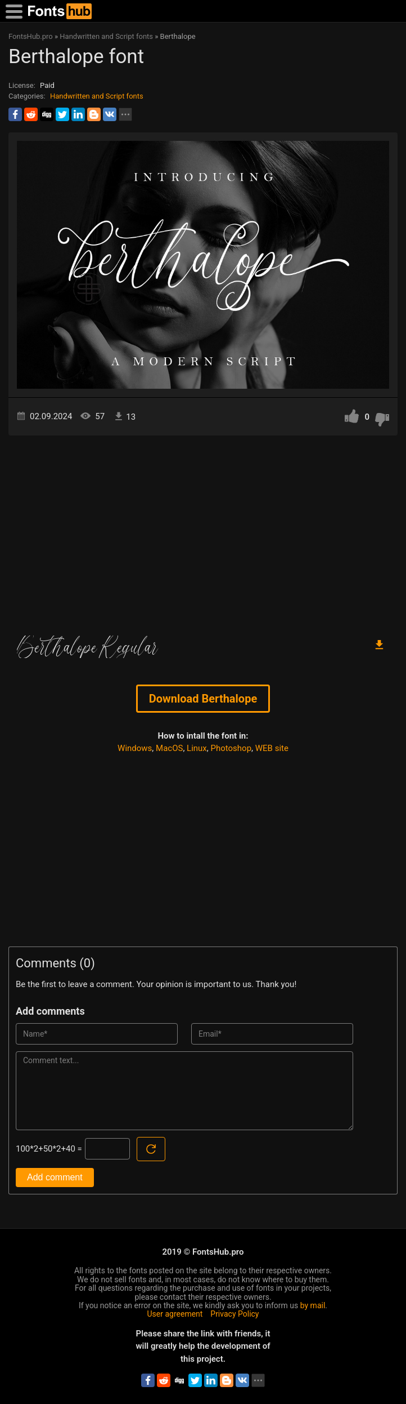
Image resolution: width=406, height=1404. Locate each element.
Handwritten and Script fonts (96, 96)
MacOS (169, 748)
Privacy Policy (234, 1313)
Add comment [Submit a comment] (55, 1177)
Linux (197, 748)
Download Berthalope (203, 698)
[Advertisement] (203, 531)
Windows (135, 748)
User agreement (175, 1313)
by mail (313, 1305)
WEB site (271, 748)
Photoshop (231, 748)
